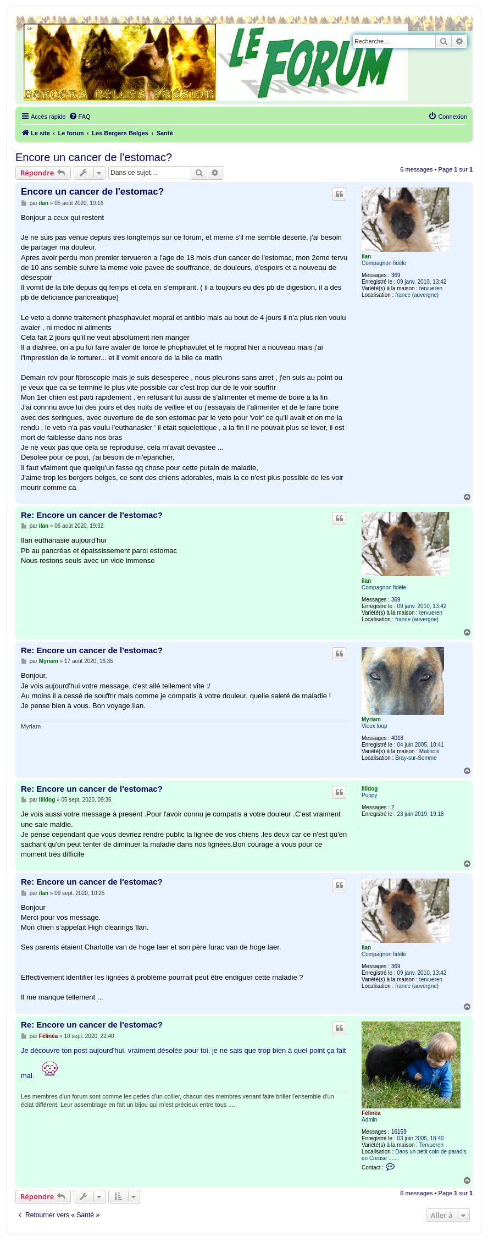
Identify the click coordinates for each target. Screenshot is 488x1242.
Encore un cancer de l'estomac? (93, 157)
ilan (366, 256)
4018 (397, 738)
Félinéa (371, 1113)
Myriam (371, 719)
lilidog (370, 789)
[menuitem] (80, 116)
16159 (399, 1132)
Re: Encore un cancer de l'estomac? (92, 515)
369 (396, 275)
